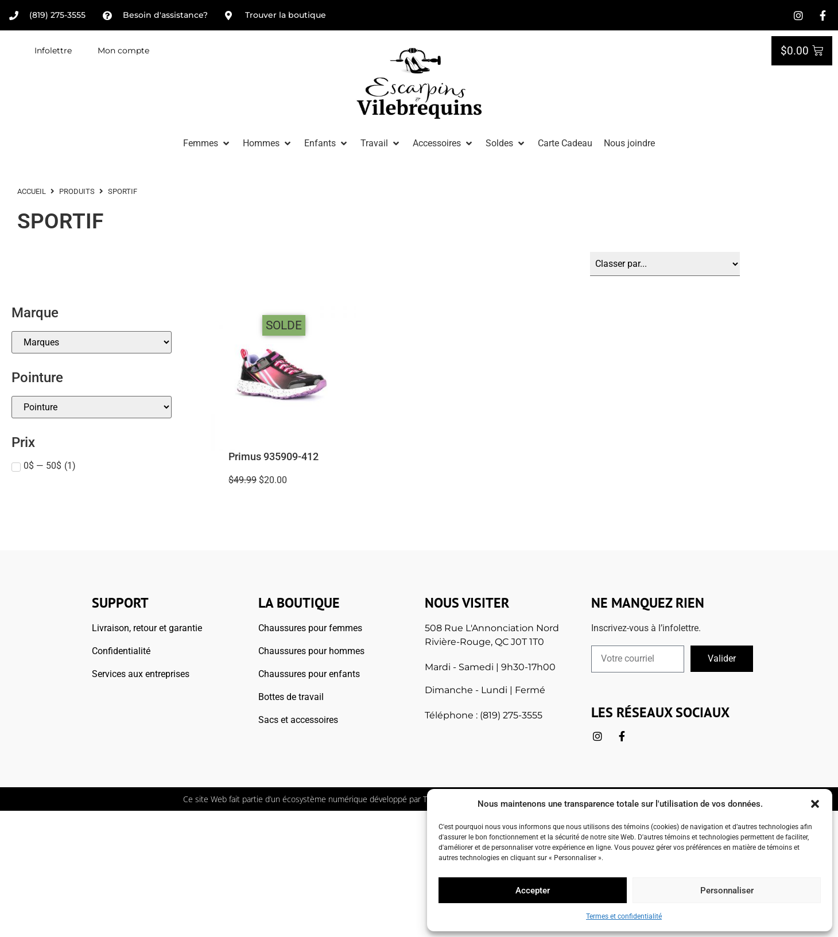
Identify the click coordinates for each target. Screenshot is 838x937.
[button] (815, 804)
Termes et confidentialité (624, 916)
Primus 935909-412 (273, 456)
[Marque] (91, 342)
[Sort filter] (665, 264)
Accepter (532, 890)
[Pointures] (91, 407)
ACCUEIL (31, 191)
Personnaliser (727, 890)
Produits (77, 191)
